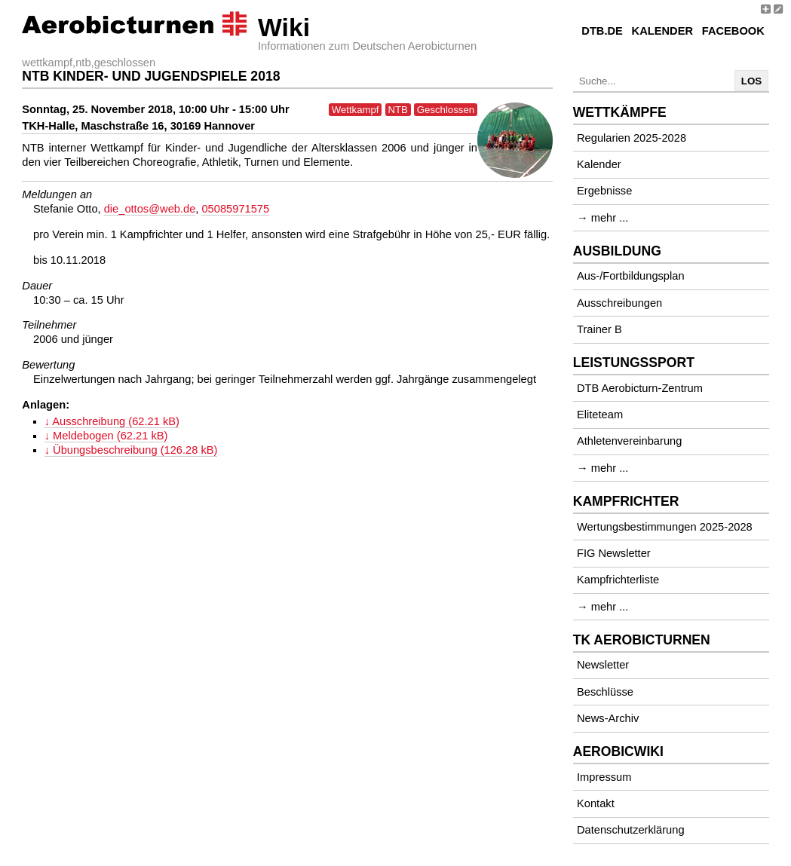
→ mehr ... (602, 218)
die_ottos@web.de (150, 209)
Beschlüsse (605, 692)
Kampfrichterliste (618, 580)
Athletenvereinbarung (629, 441)
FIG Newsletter (614, 553)
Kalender (662, 31)
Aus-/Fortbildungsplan (631, 276)
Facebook (733, 31)
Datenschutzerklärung (631, 830)
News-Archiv (608, 718)
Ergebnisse (604, 191)
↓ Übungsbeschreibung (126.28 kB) (131, 450)
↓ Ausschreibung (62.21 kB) (111, 421)
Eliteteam (600, 415)
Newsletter (603, 665)
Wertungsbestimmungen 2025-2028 (665, 527)
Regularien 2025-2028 (631, 138)
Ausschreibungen (619, 303)
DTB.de (602, 31)
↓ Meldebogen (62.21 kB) (106, 436)
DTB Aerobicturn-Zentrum (640, 388)
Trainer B (599, 329)
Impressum (604, 777)
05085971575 (235, 209)
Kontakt (596, 803)
